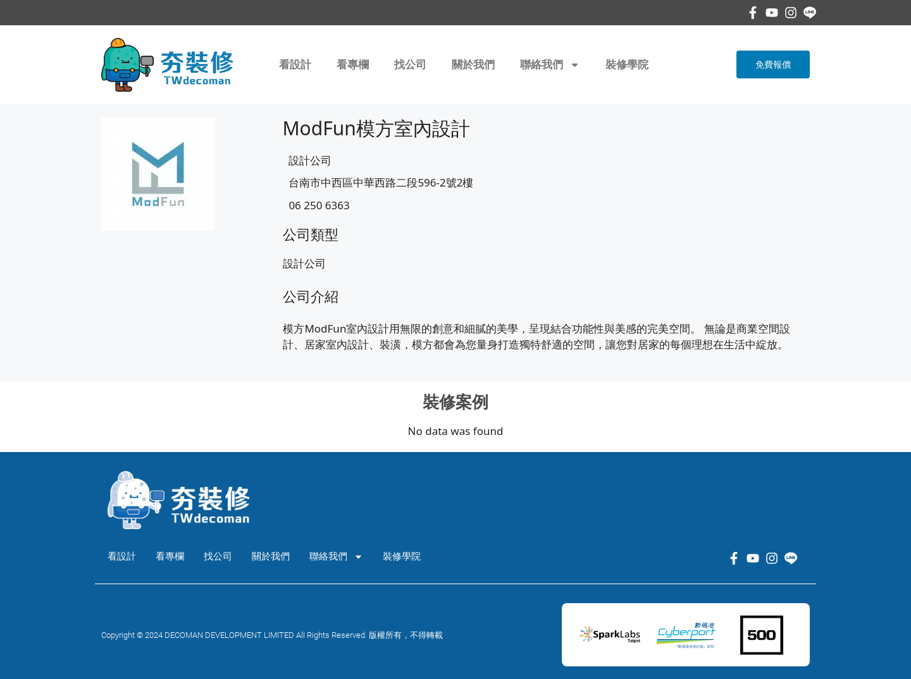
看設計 (295, 64)
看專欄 (353, 64)
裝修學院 (626, 64)
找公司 (410, 64)
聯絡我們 (550, 64)
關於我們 (473, 64)
